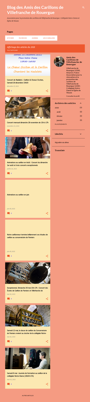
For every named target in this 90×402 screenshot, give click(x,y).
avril (58, 112)
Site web (10, 38)
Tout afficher (12, 50)
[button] (47, 91)
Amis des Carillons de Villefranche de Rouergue (74, 61)
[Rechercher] (83, 7)
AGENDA (35, 38)
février (59, 116)
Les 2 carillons (49, 38)
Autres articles (28, 395)
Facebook (23, 38)
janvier (59, 120)
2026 (57, 108)
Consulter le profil (72, 96)
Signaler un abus (62, 142)
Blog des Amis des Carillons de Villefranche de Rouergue (35, 10)
